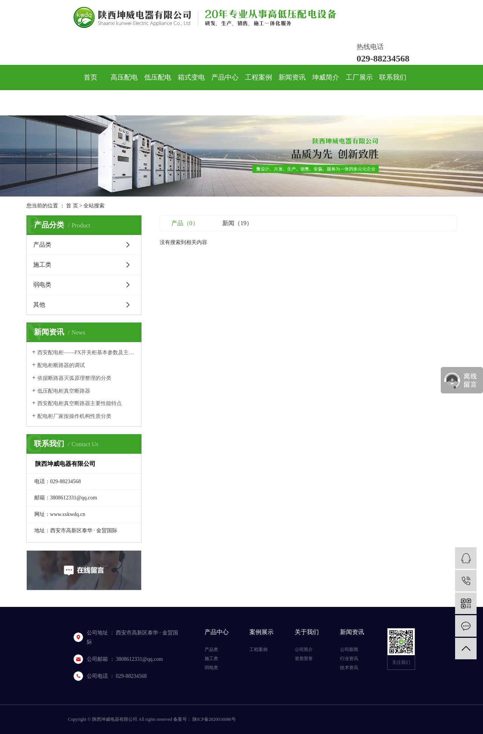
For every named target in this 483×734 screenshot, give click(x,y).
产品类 (42, 244)
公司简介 (304, 649)
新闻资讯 (292, 77)
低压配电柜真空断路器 (63, 391)
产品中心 (224, 77)
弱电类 (42, 284)
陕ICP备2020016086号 (214, 719)
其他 (39, 304)
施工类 (42, 264)
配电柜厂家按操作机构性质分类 (74, 416)
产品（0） (184, 223)
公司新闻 (349, 649)
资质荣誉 (304, 658)
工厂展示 (359, 77)
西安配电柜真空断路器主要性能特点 (79, 403)
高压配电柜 (124, 90)
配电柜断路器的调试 (61, 365)
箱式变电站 (191, 90)
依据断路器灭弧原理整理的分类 (74, 378)
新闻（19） (237, 223)
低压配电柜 (157, 90)
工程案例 (258, 77)
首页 (90, 77)
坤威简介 (325, 77)
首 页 (72, 206)
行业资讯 (349, 658)
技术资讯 (349, 667)
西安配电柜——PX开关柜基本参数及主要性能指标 (86, 352)
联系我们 (392, 77)
